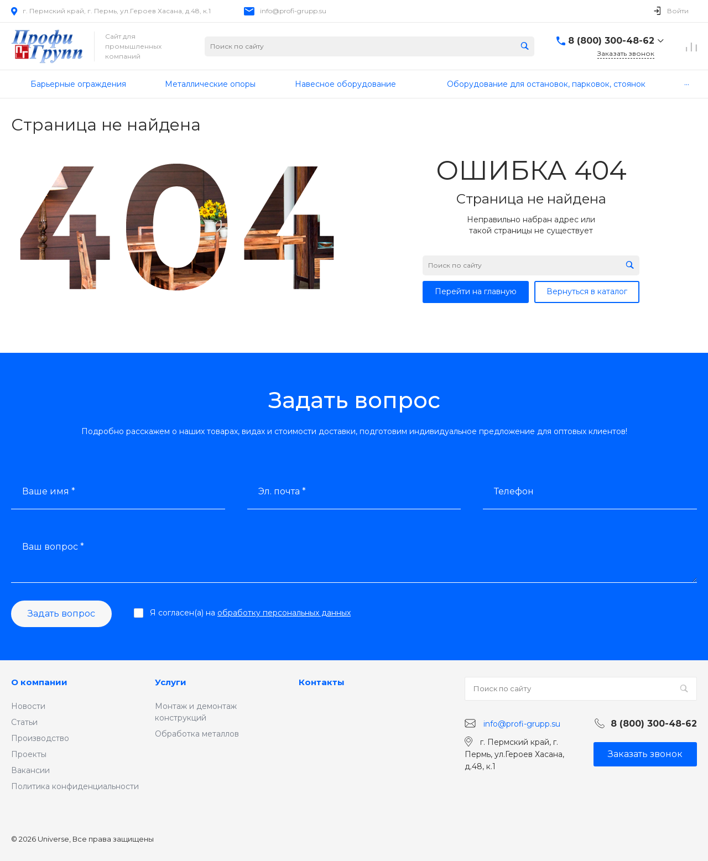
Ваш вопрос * (53, 546)
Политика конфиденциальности (75, 786)
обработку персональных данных (284, 613)
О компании (39, 682)
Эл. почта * (282, 491)
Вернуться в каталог (586, 291)
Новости (28, 706)
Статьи (24, 722)
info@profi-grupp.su (293, 11)
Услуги (170, 682)
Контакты (322, 682)
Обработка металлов (197, 734)
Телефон (514, 491)
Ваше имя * (48, 491)
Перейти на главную (476, 291)
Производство (40, 738)
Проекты (28, 754)
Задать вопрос (61, 613)
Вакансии (30, 770)
